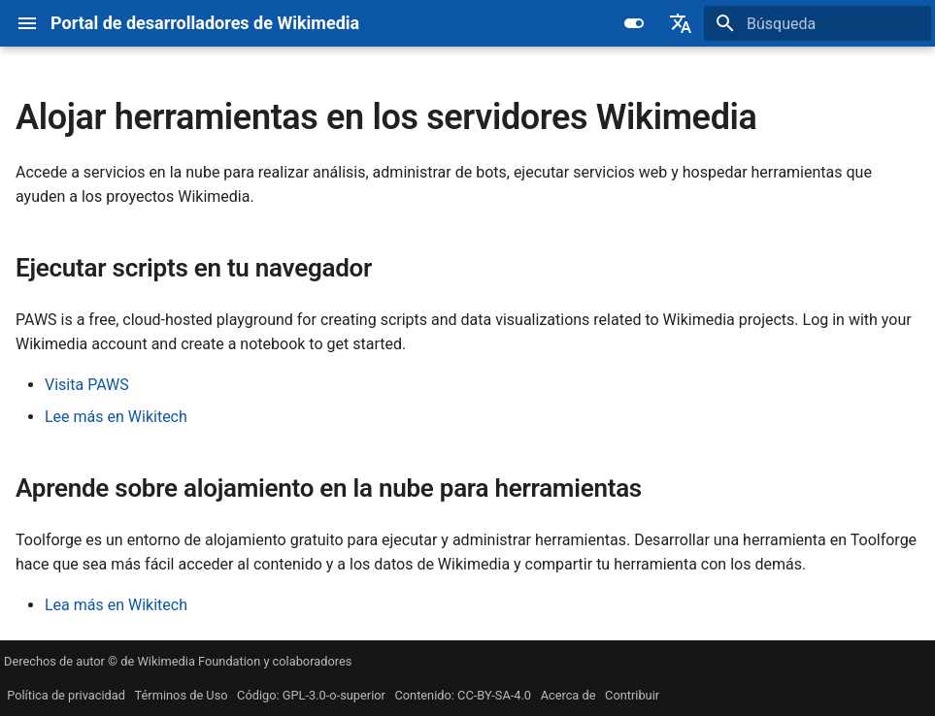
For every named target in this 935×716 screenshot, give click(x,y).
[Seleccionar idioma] (680, 23)
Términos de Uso (181, 695)
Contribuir (632, 695)
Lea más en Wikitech (116, 605)
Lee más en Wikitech (116, 416)
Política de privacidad (66, 695)
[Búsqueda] (817, 23)
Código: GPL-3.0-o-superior (311, 695)
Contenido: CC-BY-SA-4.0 (462, 695)
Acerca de (568, 695)
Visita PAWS (87, 384)
